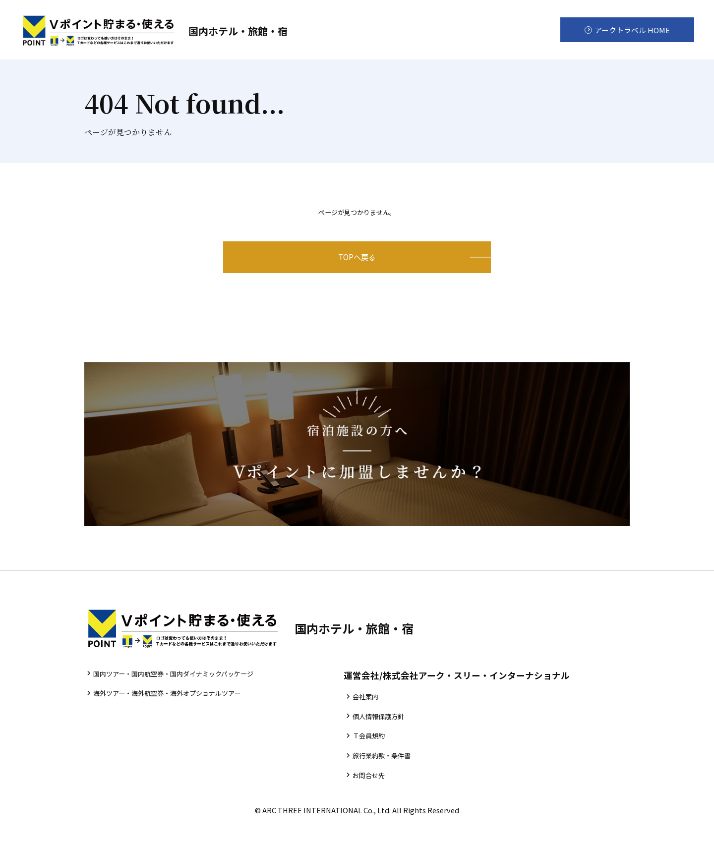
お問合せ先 (385, 795)
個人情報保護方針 (396, 732)
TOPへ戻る (357, 264)
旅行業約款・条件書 (400, 774)
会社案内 (382, 711)
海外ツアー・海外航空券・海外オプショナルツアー (180, 709)
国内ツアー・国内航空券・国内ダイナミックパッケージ (187, 687)
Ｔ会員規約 (385, 753)
